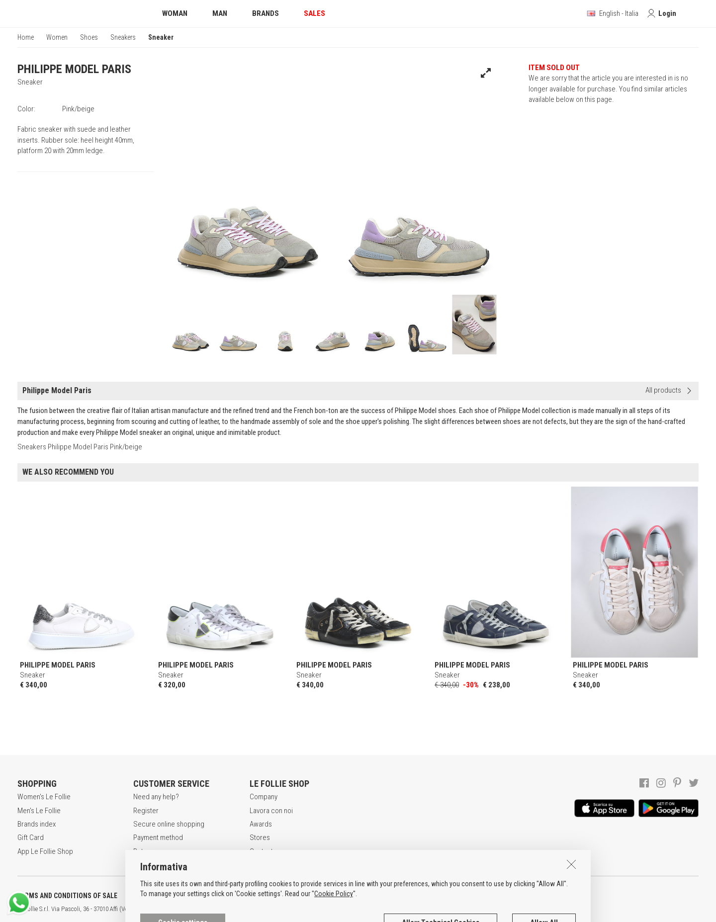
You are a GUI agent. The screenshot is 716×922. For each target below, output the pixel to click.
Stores (260, 837)
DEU (365, 909)
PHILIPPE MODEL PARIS (74, 69)
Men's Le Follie (39, 810)
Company (263, 796)
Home (25, 37)
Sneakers (123, 37)
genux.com (319, 909)
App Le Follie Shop (45, 851)
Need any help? (156, 796)
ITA (341, 909)
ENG (353, 909)
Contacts (263, 851)
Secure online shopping (168, 824)
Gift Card (30, 837)
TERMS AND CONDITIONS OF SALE (67, 896)
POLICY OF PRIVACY (176, 896)
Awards (261, 824)
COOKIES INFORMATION (269, 896)
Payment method (158, 837)
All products (663, 390)
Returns (144, 851)
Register (146, 810)
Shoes (89, 37)
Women (57, 37)
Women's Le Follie (44, 796)
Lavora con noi (271, 810)
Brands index (36, 824)
